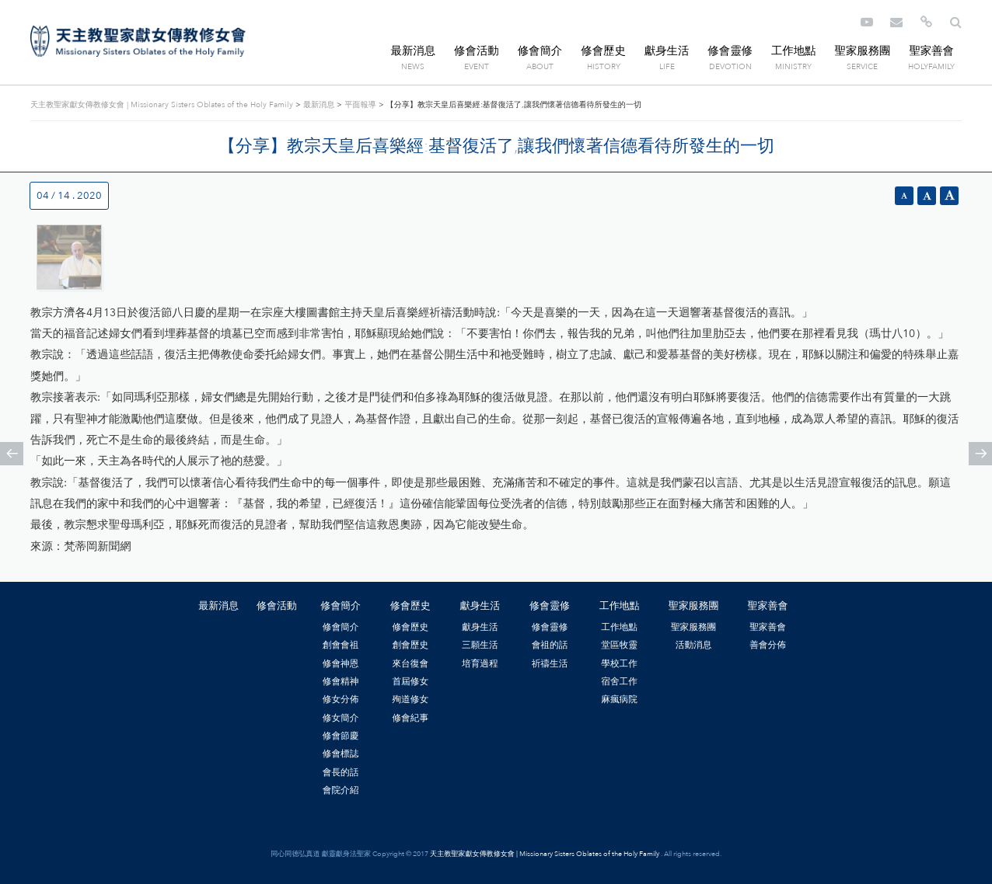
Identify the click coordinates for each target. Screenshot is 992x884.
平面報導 (359, 104)
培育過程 (480, 663)
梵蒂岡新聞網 (97, 546)
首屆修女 (410, 681)
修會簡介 (540, 51)
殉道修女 (410, 699)
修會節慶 (341, 735)
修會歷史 (603, 51)
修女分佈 (341, 699)
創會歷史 (410, 645)
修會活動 (476, 51)
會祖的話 (550, 645)
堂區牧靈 (619, 645)
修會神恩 (341, 663)
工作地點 (793, 51)
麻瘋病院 (619, 699)
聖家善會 (931, 51)
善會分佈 (767, 645)
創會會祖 (341, 645)
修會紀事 (410, 718)
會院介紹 (341, 790)
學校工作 (619, 663)
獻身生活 (667, 51)
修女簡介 (341, 718)
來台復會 (410, 663)
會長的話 (341, 772)
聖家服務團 (862, 51)
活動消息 (694, 645)
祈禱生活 (550, 663)
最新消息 (413, 51)
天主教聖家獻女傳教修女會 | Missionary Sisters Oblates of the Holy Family (138, 41)
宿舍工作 (619, 681)
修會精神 (341, 681)
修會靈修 (730, 51)
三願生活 (480, 645)
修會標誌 (341, 753)
